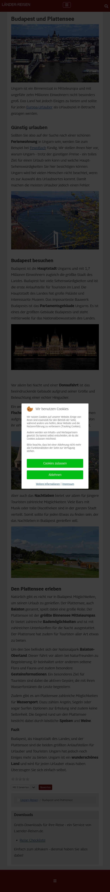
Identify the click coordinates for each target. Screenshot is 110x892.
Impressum (68, 483)
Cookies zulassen (55, 463)
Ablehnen (54, 475)
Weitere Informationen (48, 483)
